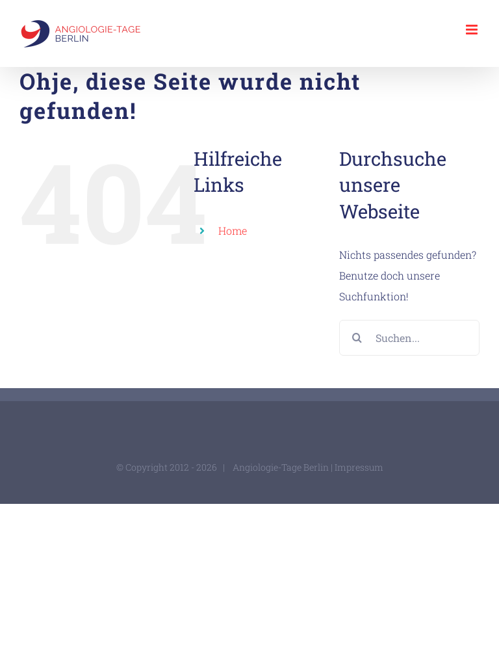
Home (232, 230)
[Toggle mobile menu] (473, 29)
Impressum (359, 467)
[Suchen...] (409, 338)
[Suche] (357, 338)
